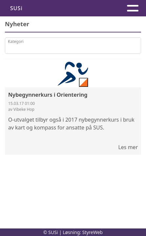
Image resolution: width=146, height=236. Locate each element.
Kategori (16, 41)
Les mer (128, 147)
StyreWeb (92, 232)
